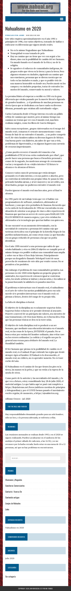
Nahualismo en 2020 (14, 527)
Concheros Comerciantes (15, 485)
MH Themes (49, 588)
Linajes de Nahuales (13, 503)
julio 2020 (9, 558)
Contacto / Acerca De (13, 491)
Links (7, 509)
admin (21, 35)
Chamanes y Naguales (13, 479)
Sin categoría (10, 576)
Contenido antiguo (12, 497)
